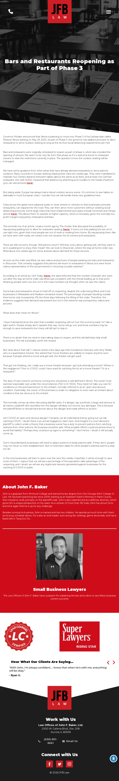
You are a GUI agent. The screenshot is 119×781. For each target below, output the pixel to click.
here (29, 183)
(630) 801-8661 (47, 741)
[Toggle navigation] (108, 12)
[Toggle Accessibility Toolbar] (113, 758)
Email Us (70, 741)
